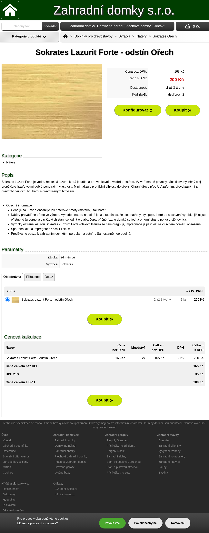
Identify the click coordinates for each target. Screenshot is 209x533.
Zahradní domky (82, 26)
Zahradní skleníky (169, 445)
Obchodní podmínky (15, 445)
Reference (9, 451)
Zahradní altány (116, 456)
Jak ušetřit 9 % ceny (15, 461)
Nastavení (177, 523)
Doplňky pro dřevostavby (94, 36)
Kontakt (158, 26)
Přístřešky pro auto (118, 472)
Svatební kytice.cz (66, 488)
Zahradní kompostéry (171, 456)
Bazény (163, 472)
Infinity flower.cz (65, 494)
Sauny (162, 467)
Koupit (105, 319)
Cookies (8, 472)
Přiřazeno (33, 276)
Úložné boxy (62, 472)
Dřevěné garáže (65, 467)
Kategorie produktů (29, 37)
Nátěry (10, 162)
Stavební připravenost (16, 456)
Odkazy (58, 483)
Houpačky (9, 499)
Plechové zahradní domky (71, 456)
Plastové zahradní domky (70, 461)
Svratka (124, 36)
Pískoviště (9, 505)
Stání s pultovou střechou (122, 467)
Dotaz (49, 276)
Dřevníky (164, 440)
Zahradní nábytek (169, 461)
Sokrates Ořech (165, 36)
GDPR (7, 467)
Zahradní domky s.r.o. (114, 10)
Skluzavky (9, 494)
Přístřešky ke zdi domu (121, 445)
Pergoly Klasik (115, 451)
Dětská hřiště (11, 488)
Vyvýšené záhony (169, 451)
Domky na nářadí (110, 26)
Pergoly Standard (117, 440)
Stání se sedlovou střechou (124, 461)
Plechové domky (138, 26)
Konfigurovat (138, 110)
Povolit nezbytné (145, 523)
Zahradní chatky (65, 451)
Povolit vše (112, 523)
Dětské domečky (13, 510)
